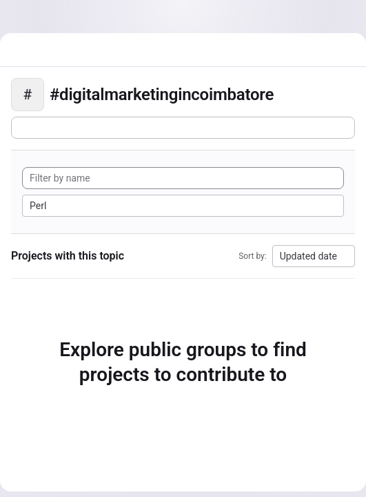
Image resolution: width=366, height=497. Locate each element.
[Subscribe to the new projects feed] (183, 128)
